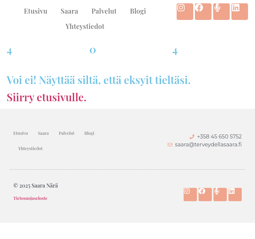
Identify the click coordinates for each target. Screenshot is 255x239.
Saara (69, 10)
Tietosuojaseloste (30, 198)
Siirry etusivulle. (46, 97)
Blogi (138, 10)
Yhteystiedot (84, 26)
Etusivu (35, 10)
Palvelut (104, 10)
